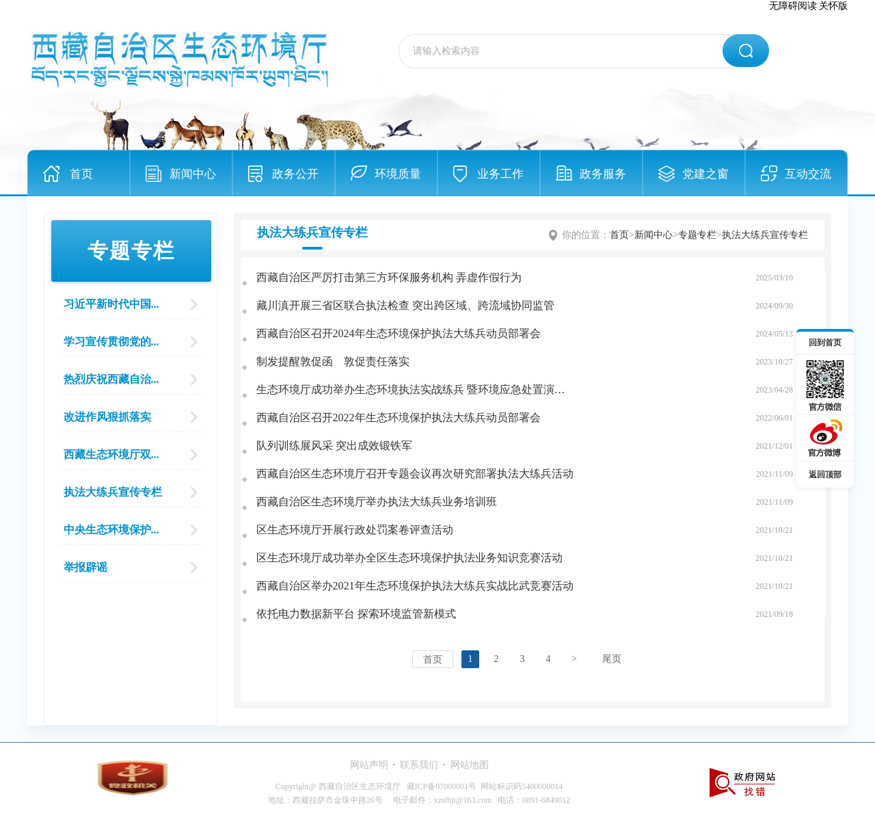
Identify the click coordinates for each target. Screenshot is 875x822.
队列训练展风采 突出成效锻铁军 (334, 445)
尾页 (611, 659)
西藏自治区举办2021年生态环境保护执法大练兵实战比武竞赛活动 (415, 586)
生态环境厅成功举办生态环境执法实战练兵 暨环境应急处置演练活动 (421, 389)
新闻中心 (193, 174)
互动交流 (808, 174)
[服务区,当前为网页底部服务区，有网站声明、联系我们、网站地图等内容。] (437, 782)
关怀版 (833, 6)
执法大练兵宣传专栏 (765, 235)
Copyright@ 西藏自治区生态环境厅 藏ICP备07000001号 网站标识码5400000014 (419, 786)
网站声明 (369, 765)
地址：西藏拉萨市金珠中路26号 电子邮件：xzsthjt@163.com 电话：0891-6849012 (419, 800)
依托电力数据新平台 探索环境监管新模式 (356, 614)
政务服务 (603, 174)
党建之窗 (705, 174)
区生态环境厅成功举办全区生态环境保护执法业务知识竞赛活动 (409, 558)
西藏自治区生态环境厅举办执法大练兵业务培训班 (376, 501)
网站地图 (469, 765)
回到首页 (825, 342)
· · (419, 765)
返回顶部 (825, 474)
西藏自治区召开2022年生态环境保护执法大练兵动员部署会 (398, 417)
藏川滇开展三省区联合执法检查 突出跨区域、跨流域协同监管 (405, 305)
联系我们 (419, 765)
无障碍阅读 (793, 6)
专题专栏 (697, 235)
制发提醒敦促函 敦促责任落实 (332, 361)
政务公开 (295, 174)
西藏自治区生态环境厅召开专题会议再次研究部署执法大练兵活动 (415, 473)
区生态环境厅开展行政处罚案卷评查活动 (354, 529)
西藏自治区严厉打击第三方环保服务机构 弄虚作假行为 (389, 277)
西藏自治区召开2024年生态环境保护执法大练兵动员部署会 (398, 333)
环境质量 (398, 174)
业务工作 (500, 174)
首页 (81, 174)
